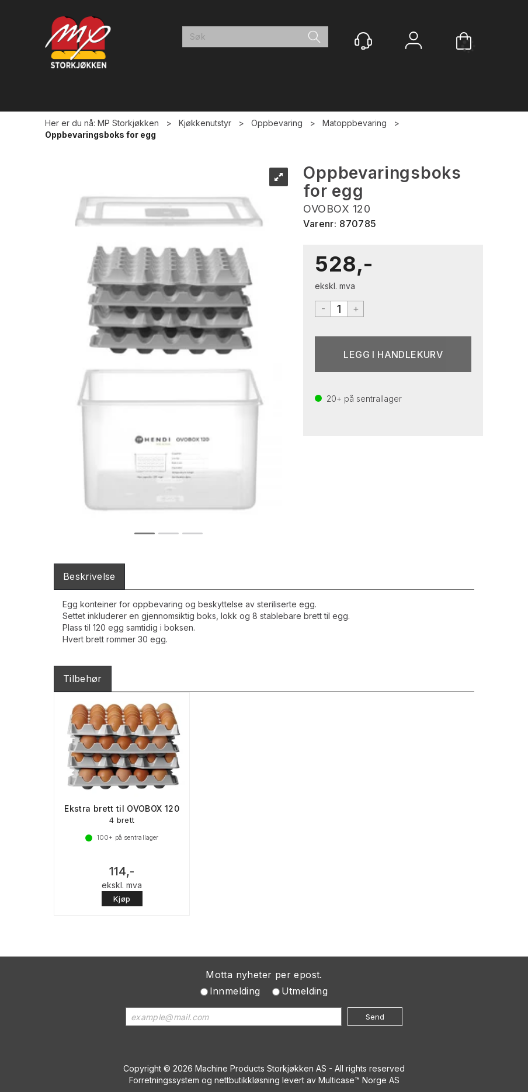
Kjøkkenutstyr (205, 123)
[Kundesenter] (363, 41)
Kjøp (393, 354)
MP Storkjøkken (128, 123)
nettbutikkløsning (247, 1080)
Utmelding (305, 991)
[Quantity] (339, 309)
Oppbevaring (277, 123)
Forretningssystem (164, 1080)
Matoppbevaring (354, 123)
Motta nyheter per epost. (264, 974)
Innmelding (235, 991)
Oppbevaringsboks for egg (100, 135)
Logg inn (413, 42)
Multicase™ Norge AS (359, 1080)
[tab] (89, 577)
